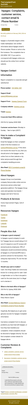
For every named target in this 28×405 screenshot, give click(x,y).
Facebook (4, 215)
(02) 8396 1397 (17, 88)
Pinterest (4, 226)
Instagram (4, 220)
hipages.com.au (19, 106)
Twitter (3, 218)
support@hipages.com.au (9, 96)
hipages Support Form (19, 101)
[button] (25, 4)
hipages (8, 112)
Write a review (5, 29)
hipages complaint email (11, 392)
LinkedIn (3, 223)
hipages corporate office (11, 393)
